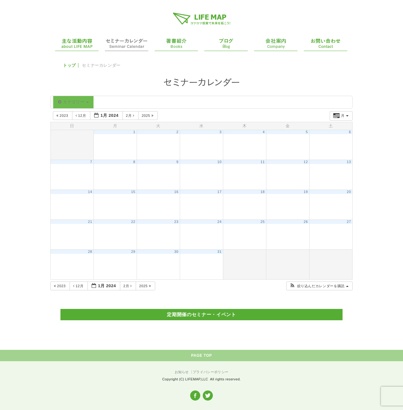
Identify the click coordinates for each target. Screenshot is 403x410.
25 (263, 222)
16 (176, 192)
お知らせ (182, 372)
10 (220, 162)
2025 (148, 115)
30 (176, 251)
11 (263, 162)
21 (90, 222)
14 (90, 192)
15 (133, 192)
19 (306, 192)
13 (349, 162)
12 (306, 162)
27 (349, 222)
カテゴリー (73, 102)
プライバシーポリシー (210, 372)
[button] (319, 286)
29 (133, 251)
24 (220, 222)
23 (176, 222)
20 (349, 192)
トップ (69, 65)
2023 (62, 115)
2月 (131, 115)
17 (220, 192)
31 (220, 251)
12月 (81, 115)
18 (263, 192)
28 (90, 251)
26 (306, 222)
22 (133, 222)
